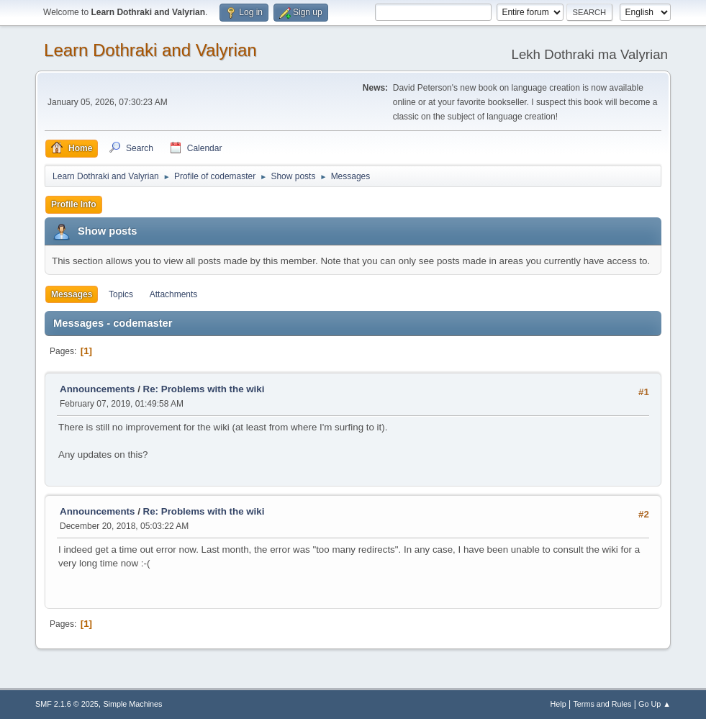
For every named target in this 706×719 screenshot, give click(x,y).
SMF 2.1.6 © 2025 (67, 704)
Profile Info (73, 204)
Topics (121, 294)
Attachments (174, 294)
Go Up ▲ (654, 704)
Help (558, 704)
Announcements (97, 389)
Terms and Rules (602, 704)
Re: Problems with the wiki (204, 389)
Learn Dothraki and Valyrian (150, 50)
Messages (71, 294)
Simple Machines (132, 704)
